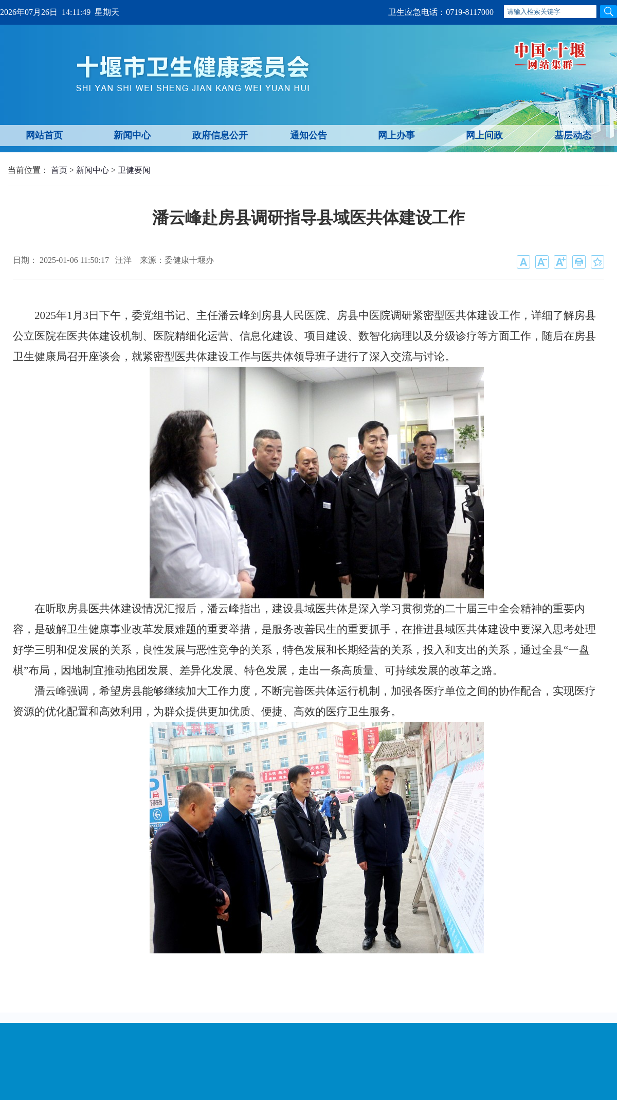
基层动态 (572, 135)
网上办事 (396, 135)
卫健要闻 (134, 170)
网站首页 (44, 135)
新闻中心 (132, 135)
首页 (59, 170)
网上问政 (484, 135)
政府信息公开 (220, 135)
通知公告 (308, 135)
